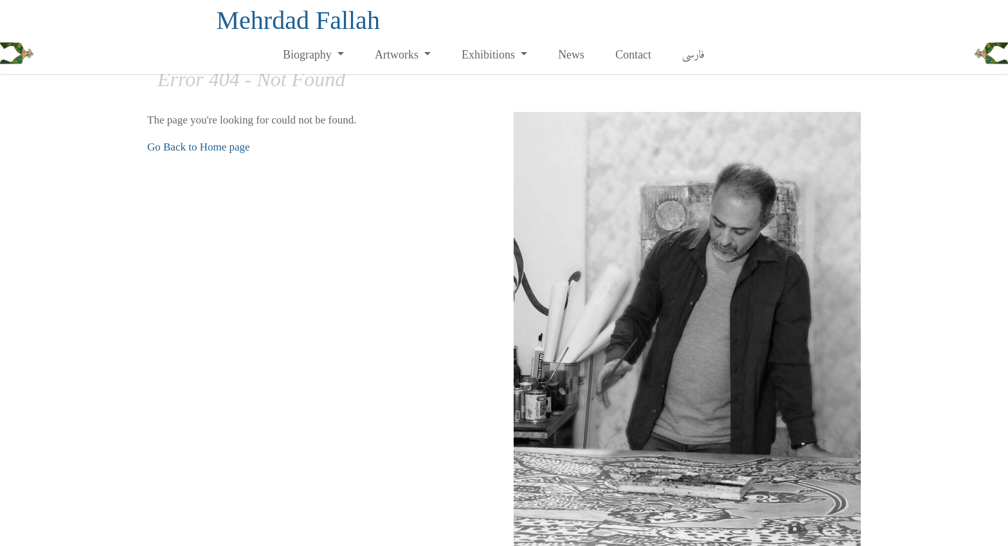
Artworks (398, 54)
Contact (633, 54)
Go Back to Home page (198, 147)
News (571, 54)
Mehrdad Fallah (298, 20)
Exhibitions (490, 54)
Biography (309, 54)
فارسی (693, 55)
